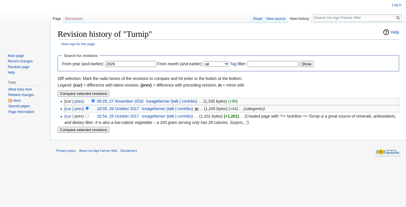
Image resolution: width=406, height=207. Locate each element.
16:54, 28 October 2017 (118, 116)
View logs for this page (78, 44)
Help (395, 32)
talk (175, 101)
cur (68, 108)
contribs (189, 101)
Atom (17, 101)
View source (275, 18)
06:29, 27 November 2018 (120, 101)
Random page (18, 67)
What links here (20, 89)
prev (78, 101)
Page (57, 18)
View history (299, 18)
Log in (396, 5)
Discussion (74, 18)
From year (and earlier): (83, 64)
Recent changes (20, 61)
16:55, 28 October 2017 (118, 108)
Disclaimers (129, 150)
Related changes (21, 95)
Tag (233, 64)
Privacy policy (66, 150)
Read (257, 18)
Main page (16, 56)
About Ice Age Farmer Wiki (98, 150)
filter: (238, 64)
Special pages (19, 106)
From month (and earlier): (180, 64)
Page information (21, 112)
